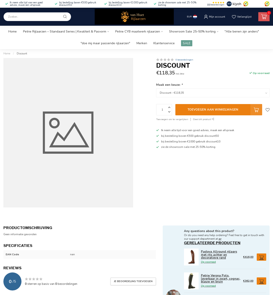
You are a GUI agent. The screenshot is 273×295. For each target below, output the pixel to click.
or (220, 239)
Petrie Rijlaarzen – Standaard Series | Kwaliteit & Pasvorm (64, 31)
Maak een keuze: (169, 85)
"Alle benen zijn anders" (242, 31)
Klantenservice (164, 43)
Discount (22, 53)
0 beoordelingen (184, 59)
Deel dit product (203, 119)
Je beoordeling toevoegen (133, 281)
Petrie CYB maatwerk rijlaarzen (137, 31)
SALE (187, 43)
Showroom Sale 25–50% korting (192, 31)
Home (12, 31)
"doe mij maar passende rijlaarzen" (105, 43)
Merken (141, 43)
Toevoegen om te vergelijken (172, 119)
